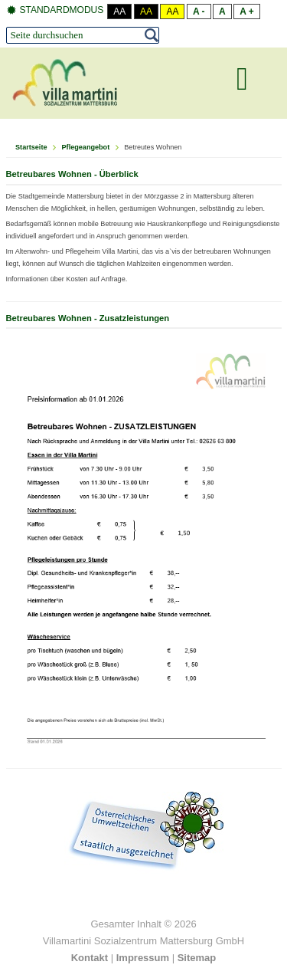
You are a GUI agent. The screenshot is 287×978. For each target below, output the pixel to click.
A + (247, 11)
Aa (119, 11)
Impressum (142, 957)
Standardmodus (55, 10)
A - (199, 11)
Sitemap (197, 957)
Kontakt (89, 957)
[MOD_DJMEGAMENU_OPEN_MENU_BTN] (243, 79)
